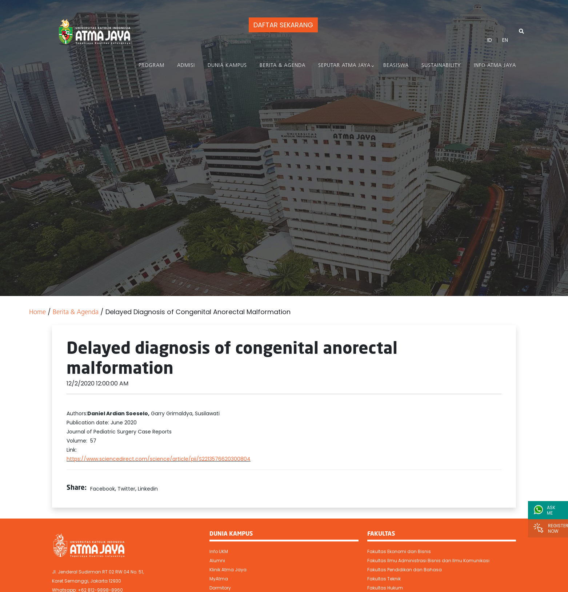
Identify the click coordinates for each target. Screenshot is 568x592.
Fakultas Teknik (384, 579)
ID (489, 40)
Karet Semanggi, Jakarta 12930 (86, 581)
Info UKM (218, 551)
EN (505, 40)
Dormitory (220, 588)
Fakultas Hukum (385, 588)
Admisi (186, 65)
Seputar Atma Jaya (344, 65)
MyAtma (218, 579)
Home (37, 312)
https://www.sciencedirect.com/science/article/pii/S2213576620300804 (159, 459)
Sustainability (441, 65)
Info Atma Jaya (495, 65)
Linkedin (148, 488)
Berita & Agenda (282, 65)
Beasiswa (396, 65)
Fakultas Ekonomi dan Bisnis (399, 551)
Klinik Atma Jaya (228, 570)
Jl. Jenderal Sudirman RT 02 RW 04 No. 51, (98, 572)
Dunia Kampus (227, 65)
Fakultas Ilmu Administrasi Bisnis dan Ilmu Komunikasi (428, 560)
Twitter (126, 488)
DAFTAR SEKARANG (283, 24)
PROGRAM (151, 65)
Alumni (217, 560)
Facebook (102, 488)
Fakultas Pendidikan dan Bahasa (404, 570)
